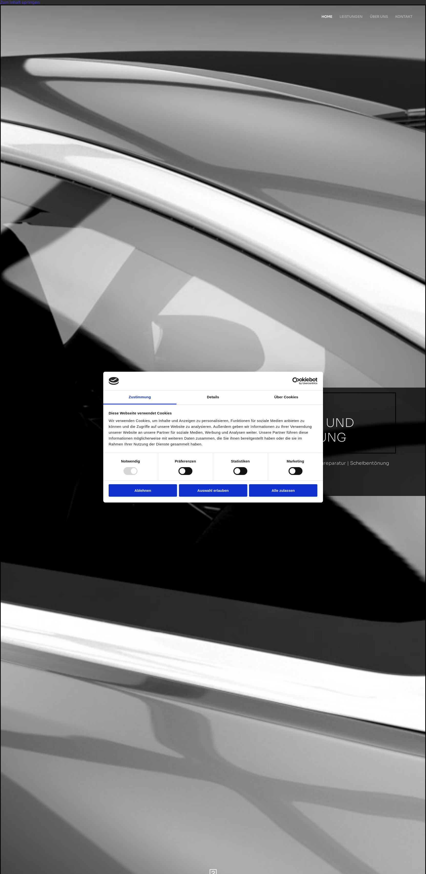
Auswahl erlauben (213, 490)
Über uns (379, 16)
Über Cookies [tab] (286, 397)
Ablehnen (143, 490)
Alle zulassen (283, 490)
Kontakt (404, 16)
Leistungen (351, 16)
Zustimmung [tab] (140, 397)
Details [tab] (213, 397)
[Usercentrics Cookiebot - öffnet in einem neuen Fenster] (296, 381)
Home (327, 16)
